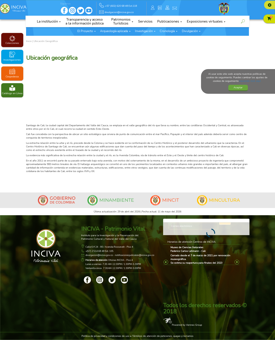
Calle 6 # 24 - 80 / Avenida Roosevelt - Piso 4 (109, 247)
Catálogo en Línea (12, 93)
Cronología (168, 31)
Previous (166, 262)
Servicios (145, 21)
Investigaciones (12, 60)
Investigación (145, 31)
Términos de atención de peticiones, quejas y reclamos (162, 336)
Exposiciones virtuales (206, 21)
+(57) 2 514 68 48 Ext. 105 (99, 251)
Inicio (29, 41)
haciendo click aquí (250, 81)
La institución (49, 21)
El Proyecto (86, 31)
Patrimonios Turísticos (122, 21)
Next (237, 262)
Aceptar (238, 87)
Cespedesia (12, 76)
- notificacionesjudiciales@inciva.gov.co (133, 255)
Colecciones (12, 43)
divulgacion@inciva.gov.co (99, 255)
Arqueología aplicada (115, 31)
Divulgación (191, 31)
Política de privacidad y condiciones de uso (105, 336)
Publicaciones (169, 21)
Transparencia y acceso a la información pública (85, 21)
